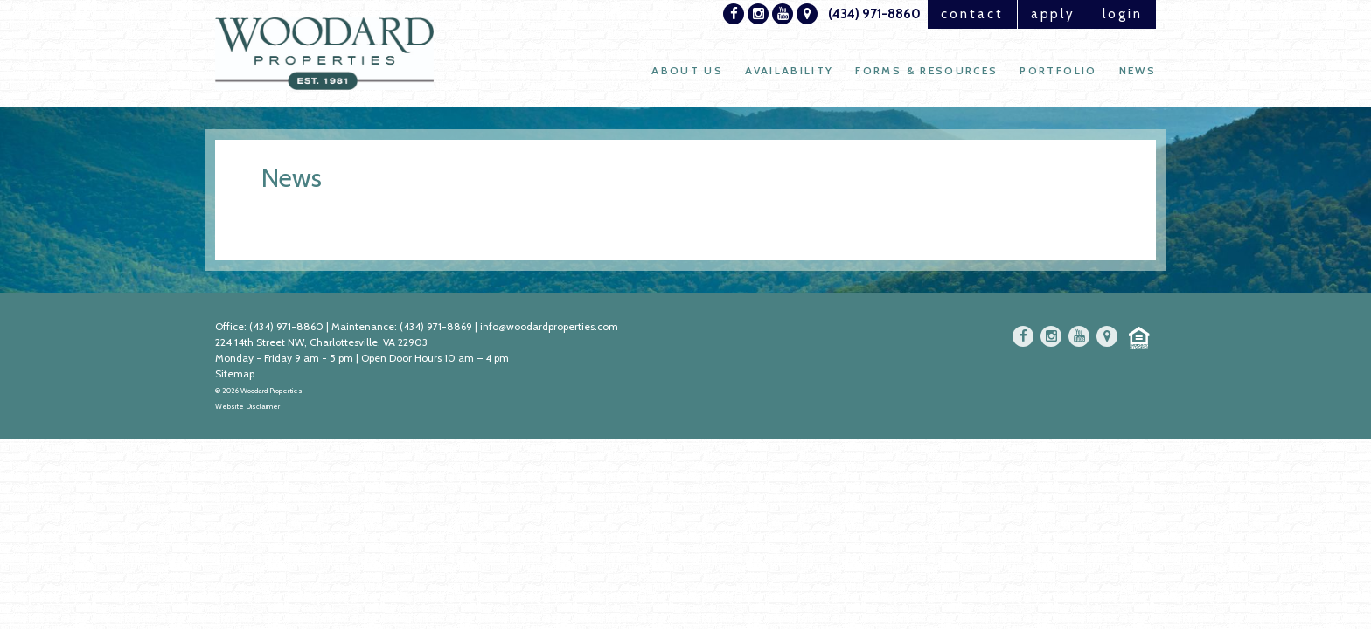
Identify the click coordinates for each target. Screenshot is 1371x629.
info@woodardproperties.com (549, 326)
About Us (687, 70)
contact (972, 14)
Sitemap (234, 373)
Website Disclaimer (247, 406)
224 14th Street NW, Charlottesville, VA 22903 (321, 342)
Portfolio (1058, 70)
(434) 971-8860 (874, 14)
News (1137, 70)
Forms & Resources (926, 70)
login (1123, 14)
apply (1053, 14)
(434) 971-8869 (436, 326)
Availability (789, 70)
